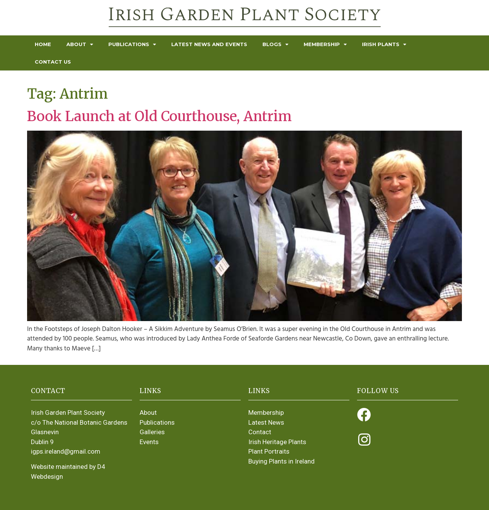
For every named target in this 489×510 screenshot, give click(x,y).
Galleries (152, 432)
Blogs (275, 44)
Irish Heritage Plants (277, 442)
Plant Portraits (269, 451)
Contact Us (53, 62)
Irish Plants (384, 44)
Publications (132, 44)
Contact (259, 432)
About (79, 44)
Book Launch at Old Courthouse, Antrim (159, 116)
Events (149, 442)
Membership (325, 44)
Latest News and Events (209, 44)
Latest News (266, 422)
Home (43, 44)
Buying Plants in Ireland (281, 461)
